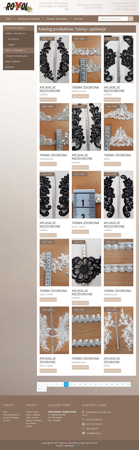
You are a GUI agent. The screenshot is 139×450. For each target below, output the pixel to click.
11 (90, 384)
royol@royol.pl (128, 9)
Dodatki (9, 67)
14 (106, 384)
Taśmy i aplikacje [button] (16, 33)
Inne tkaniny (12, 61)
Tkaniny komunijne (16, 56)
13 (101, 384)
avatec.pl (79, 445)
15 (112, 384)
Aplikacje (13, 39)
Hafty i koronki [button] (15, 50)
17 (122, 384)
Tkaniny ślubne (32, 412)
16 (117, 384)
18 (128, 384)
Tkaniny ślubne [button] (15, 28)
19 (40, 389)
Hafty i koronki (32, 418)
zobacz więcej (48, 100)
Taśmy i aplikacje (33, 415)
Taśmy (11, 45)
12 (95, 384)
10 (85, 384)
